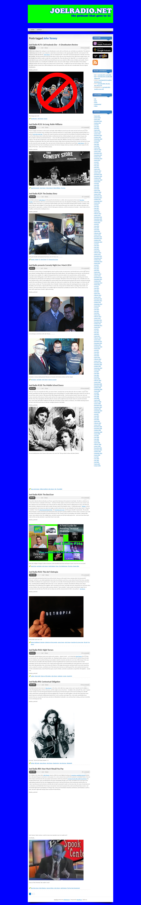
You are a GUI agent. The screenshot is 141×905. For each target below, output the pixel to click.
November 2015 (98, 238)
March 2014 (97, 272)
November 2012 (98, 300)
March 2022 (97, 119)
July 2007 (96, 414)
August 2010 (97, 348)
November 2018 (98, 176)
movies (45, 118)
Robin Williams (56, 188)
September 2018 (98, 179)
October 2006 (97, 430)
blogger (84, 506)
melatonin (60, 676)
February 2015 (97, 252)
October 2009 (97, 366)
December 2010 (98, 341)
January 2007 (97, 425)
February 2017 (97, 213)
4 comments (86, 497)
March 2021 (97, 130)
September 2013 (98, 282)
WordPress (79, 899)
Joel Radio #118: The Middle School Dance (46, 385)
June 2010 (96, 352)
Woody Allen (76, 566)
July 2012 (96, 307)
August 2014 (97, 263)
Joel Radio (39, 379)
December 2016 (98, 217)
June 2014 (96, 266)
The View (63, 188)
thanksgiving (56, 763)
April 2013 (96, 291)
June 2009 (96, 373)
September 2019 (98, 158)
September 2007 (98, 410)
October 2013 (97, 281)
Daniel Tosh (33, 566)
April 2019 (96, 167)
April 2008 (96, 398)
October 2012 (97, 302)
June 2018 (96, 185)
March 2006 (97, 442)
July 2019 (96, 162)
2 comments (86, 127)
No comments (85, 47)
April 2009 (96, 377)
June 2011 (96, 330)
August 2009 (97, 369)
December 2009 (98, 362)
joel (42, 47)
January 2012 (97, 318)
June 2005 (96, 458)
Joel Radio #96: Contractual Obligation (44, 681)
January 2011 (97, 339)
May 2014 (96, 268)
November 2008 (98, 385)
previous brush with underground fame (77, 778)
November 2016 (98, 219)
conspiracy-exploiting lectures (78, 775)
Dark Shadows (42, 888)
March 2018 (97, 190)
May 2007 (96, 417)
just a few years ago (37, 134)
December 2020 (98, 135)
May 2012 (96, 311)
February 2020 (97, 149)
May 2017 (96, 208)
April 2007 (96, 419)
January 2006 (97, 446)
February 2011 (97, 337)
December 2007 (98, 405)
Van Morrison (63, 763)
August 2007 (97, 412)
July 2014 (96, 265)
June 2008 (96, 394)
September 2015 (98, 242)
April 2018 (96, 188)
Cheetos (33, 259)
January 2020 (97, 151)
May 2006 (96, 439)
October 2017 (97, 199)
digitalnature (67, 899)
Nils (95, 74)
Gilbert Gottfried (44, 489)
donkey (37, 259)
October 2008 (97, 387)
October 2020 (97, 137)
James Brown (43, 763)
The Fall (85, 642)
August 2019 (97, 160)
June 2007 (96, 416)
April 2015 (96, 249)
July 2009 (96, 371)
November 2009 (98, 364)
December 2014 (98, 256)
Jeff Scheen (33, 379)
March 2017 (97, 211)
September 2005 (98, 453)
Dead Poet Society (35, 188)
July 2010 (96, 350)
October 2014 (97, 259)
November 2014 (98, 258)
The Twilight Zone (63, 566)
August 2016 (97, 222)
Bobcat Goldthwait (35, 642)
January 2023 (97, 117)
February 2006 (97, 444)
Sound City (69, 676)
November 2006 (98, 428)
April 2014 (96, 270)
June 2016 (96, 226)
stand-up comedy (52, 379)
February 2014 (97, 274)
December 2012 (98, 298)
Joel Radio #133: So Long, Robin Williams (45, 124)
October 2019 (97, 156)
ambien (32, 676)
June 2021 (96, 126)
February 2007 (97, 423)
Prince (57, 566)
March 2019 (97, 169)
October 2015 (97, 240)
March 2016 (97, 231)
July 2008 (96, 393)
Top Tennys (82, 589)
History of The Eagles (46, 676)
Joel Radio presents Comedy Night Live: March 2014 (50, 265)
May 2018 (96, 187)
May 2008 (96, 396)
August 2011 (97, 327)
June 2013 (96, 288)
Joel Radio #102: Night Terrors (41, 650)
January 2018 (97, 194)
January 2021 (97, 133)
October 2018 (97, 178)
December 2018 (98, 174)
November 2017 (98, 197)
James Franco (61, 642)
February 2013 (97, 295)
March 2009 (97, 378)
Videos (95, 106)
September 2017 (98, 201)
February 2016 (97, 233)
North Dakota (52, 566)
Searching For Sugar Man (77, 642)
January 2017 (97, 215)
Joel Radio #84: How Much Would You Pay (46, 768)
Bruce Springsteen (35, 489)
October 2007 (97, 409)
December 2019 (98, 153)
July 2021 (96, 124)
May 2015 (96, 247)
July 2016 (96, 224)
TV (47, 259)
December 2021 (98, 121)
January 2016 (97, 234)
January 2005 (97, 465)
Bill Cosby (37, 763)
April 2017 (96, 210)
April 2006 (96, 440)
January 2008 (97, 403)
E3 (39, 259)
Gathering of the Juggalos (51, 642)
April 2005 (96, 462)
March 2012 (97, 314)
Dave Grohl (37, 676)
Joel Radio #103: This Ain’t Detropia (43, 572)
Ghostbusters (34, 118)
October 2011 (97, 323)
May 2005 (96, 460)
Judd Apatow (64, 888)
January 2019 (97, 172)
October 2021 (97, 123)
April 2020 (96, 146)
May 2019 (96, 165)
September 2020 (98, 139)
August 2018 (97, 181)
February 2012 (97, 316)
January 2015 (97, 254)
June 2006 (96, 437)
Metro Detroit (49, 188)
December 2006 (98, 426)
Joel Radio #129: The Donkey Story (43, 193)
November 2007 (98, 407)
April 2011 (96, 334)
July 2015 (96, 243)
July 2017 (96, 204)
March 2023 (97, 116)
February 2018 (97, 192)
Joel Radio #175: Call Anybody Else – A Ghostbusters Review (53, 44)
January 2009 (97, 382)
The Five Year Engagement (73, 888)
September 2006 (98, 432)
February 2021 (97, 131)
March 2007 (97, 421)
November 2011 (98, 322)
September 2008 (98, 389)
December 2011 (98, 320)
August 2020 (97, 140)
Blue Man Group (35, 888)
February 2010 (97, 359)
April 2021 (96, 128)
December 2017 (98, 195)
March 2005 (97, 464)
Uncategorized (97, 104)
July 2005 (96, 457)
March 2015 (97, 251)
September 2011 (98, 325)
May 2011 (96, 332)
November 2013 (98, 279)
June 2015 (96, 245)
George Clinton (50, 888)
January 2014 (97, 275)
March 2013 (97, 293)
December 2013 (98, 277)
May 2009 (96, 375)
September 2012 (98, 304)
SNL (55, 489)
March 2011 (97, 336)
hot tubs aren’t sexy (60, 510)
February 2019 (97, 171)
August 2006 (97, 433)
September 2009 (98, 368)
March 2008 (97, 400)
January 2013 (97, 297)
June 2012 (96, 309)
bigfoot (32, 763)
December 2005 (98, 448)
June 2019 (96, 163)
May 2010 (96, 354)
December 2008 (98, 384)
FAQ (95, 99)
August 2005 (97, 455)
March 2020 (97, 148)
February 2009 (97, 380)
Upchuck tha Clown (53, 259)
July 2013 (96, 286)
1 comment (86, 196)
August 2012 (97, 306)
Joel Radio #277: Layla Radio (104, 74)
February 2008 (97, 401)
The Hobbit (59, 489)
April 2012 (96, 313)
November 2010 (98, 343)
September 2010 (98, 346)
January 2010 (97, 361)
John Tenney (47, 54)
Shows (46, 47)
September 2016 (98, 220)
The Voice (70, 566)
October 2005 (97, 451)
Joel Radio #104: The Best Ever (41, 494)
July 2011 (96, 329)
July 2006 (96, 435)
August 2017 (97, 203)
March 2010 (97, 357)
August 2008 (97, 391)
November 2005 (98, 449)
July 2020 (96, 142)
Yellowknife (69, 763)
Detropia (42, 642)
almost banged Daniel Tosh (45, 510)
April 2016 (96, 229)
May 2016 (96, 227)
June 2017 (96, 206)
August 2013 (97, 284)
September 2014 (98, 261)
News (95, 100)
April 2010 (96, 355)
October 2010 (97, 345)
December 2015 (98, 236)
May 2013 (96, 290)
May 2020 (96, 144)
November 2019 (98, 155)
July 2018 (96, 183)
